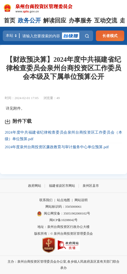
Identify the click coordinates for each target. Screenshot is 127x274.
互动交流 (105, 20)
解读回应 (54, 20)
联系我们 (45, 200)
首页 (9, 20)
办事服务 (80, 20)
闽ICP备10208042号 (63, 220)
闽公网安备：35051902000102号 (63, 213)
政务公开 (29, 20)
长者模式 (109, 36)
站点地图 (63, 200)
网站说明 (81, 200)
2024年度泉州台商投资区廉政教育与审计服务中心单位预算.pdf (57, 147)
